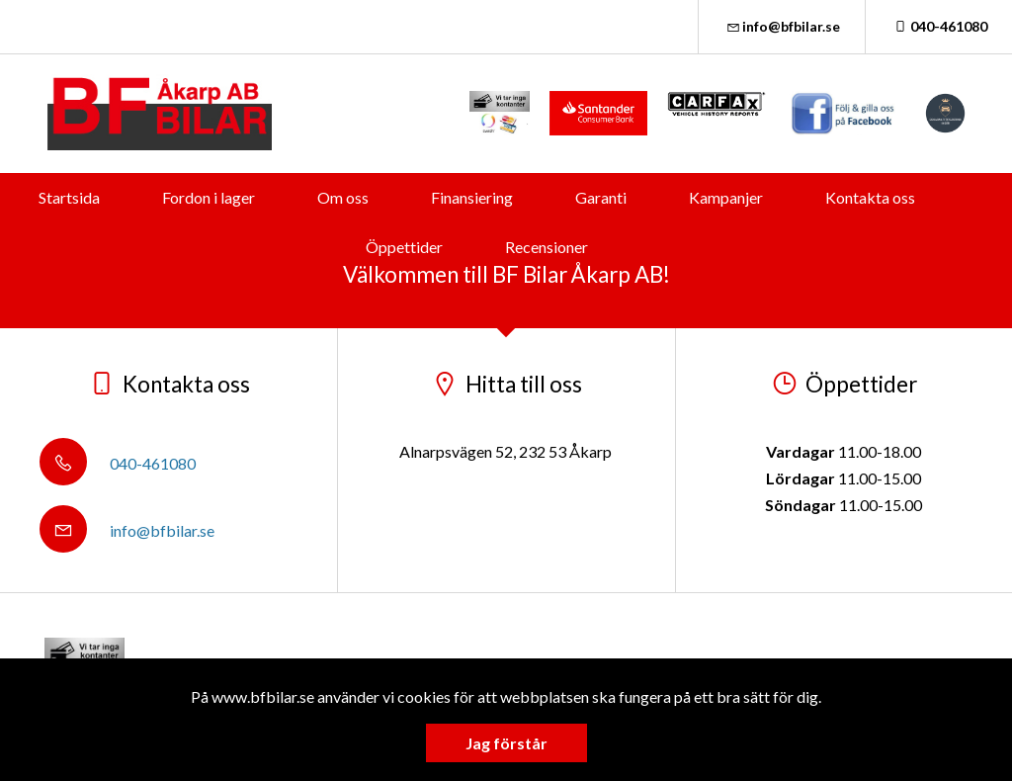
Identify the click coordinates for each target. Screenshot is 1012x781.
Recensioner (546, 246)
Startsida (69, 197)
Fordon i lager (208, 197)
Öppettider (404, 246)
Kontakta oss (870, 197)
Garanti (601, 197)
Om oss (343, 197)
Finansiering (472, 197)
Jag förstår (506, 743)
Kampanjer (726, 197)
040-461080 (938, 26)
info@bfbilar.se (782, 26)
